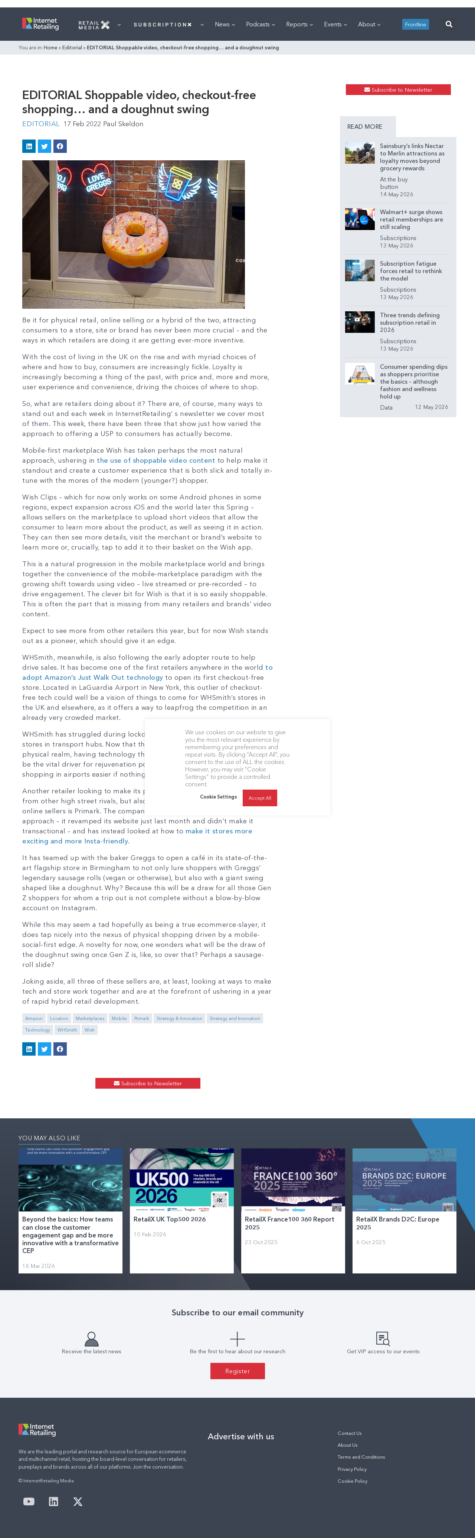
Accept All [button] (260, 798)
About (369, 24)
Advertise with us (241, 1436)
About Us (348, 1445)
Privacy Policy (352, 1469)
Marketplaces (90, 1018)
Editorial (72, 47)
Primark (141, 1018)
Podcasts (260, 24)
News (225, 24)
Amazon (34, 1018)
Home (51, 47)
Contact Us (350, 1433)
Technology (37, 1030)
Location (59, 1018)
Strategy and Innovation (235, 1018)
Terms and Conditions (361, 1457)
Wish (90, 1030)
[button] (449, 24)
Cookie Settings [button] (218, 797)
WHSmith (67, 1030)
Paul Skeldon (123, 124)
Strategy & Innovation (179, 1018)
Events (335, 24)
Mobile (119, 1018)
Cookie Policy (352, 1481)
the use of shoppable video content (156, 460)
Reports (299, 24)
